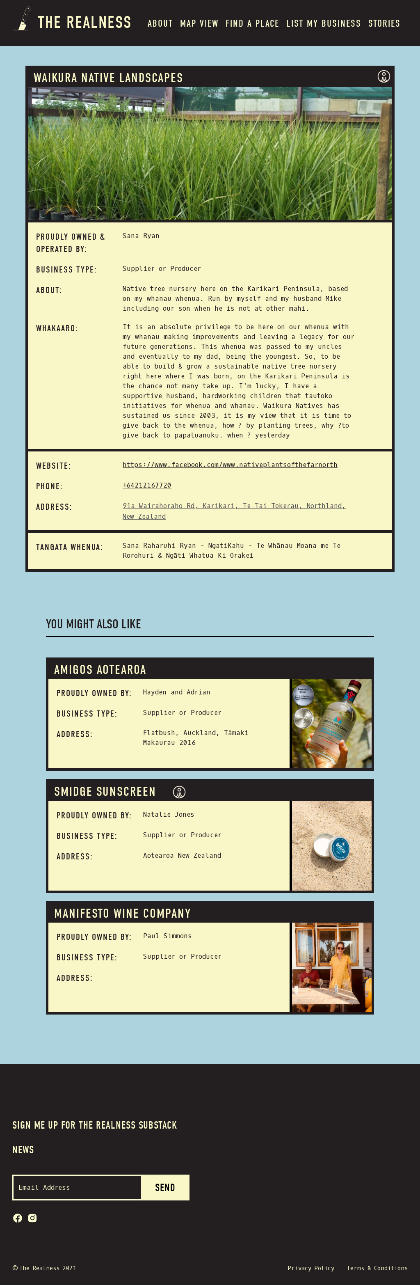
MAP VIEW (199, 23)
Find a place (252, 23)
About (160, 23)
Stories (384, 23)
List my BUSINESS (323, 23)
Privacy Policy (311, 1268)
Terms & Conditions (377, 1268)
